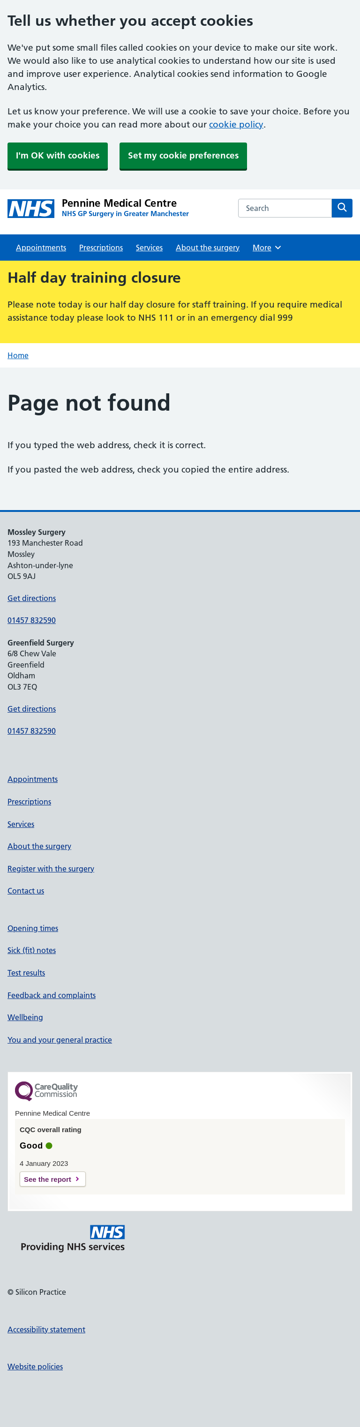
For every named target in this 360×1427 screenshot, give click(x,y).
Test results (26, 972)
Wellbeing (25, 1017)
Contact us (26, 890)
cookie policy (236, 124)
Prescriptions (101, 247)
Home (18, 355)
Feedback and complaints (52, 995)
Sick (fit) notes (32, 950)
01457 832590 (32, 620)
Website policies (35, 1366)
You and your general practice (60, 1039)
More (267, 247)
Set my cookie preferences (183, 155)
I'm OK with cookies (57, 155)
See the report (47, 1179)
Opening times (33, 928)
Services (149, 247)
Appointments (41, 247)
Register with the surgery (51, 868)
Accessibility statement (46, 1329)
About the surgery (208, 247)
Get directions (32, 598)
